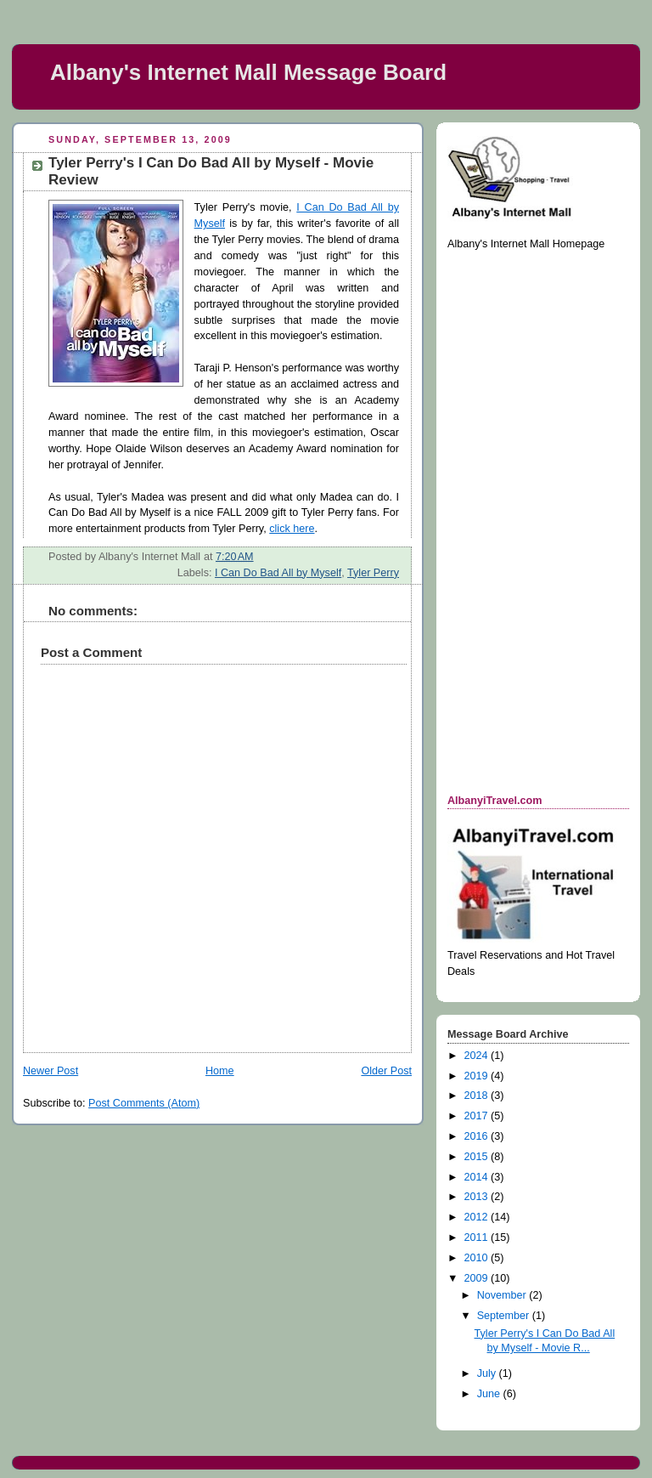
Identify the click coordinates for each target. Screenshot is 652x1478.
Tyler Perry (373, 573)
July (488, 1373)
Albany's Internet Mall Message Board (248, 72)
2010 (478, 1258)
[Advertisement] (515, 521)
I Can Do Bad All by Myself (278, 573)
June (490, 1394)
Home (219, 1071)
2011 (478, 1237)
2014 (478, 1177)
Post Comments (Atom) (144, 1103)
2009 (478, 1278)
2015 (478, 1157)
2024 (478, 1056)
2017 (478, 1116)
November (503, 1295)
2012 (478, 1217)
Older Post (386, 1071)
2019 (478, 1076)
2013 (478, 1197)
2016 (478, 1136)
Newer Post (50, 1071)
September (504, 1316)
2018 (478, 1095)
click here (291, 529)
